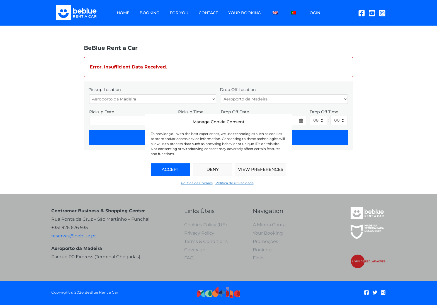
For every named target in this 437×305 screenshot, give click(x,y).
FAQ (188, 257)
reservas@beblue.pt (73, 235)
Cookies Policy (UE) (205, 224)
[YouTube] (371, 13)
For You (172, 12)
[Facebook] (361, 13)
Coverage (194, 249)
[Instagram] (382, 13)
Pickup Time (190, 111)
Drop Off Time (324, 111)
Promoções (265, 241)
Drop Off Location (238, 89)
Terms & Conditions (206, 241)
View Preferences (260, 169)
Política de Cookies (197, 183)
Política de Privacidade (234, 183)
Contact (199, 12)
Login (294, 12)
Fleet (258, 257)
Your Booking (233, 12)
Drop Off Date (235, 111)
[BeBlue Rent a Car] (76, 12)
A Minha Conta (269, 224)
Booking (146, 12)
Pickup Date (101, 111)
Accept (170, 169)
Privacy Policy (199, 233)
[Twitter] (374, 292)
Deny (213, 169)
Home (121, 12)
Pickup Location (104, 89)
